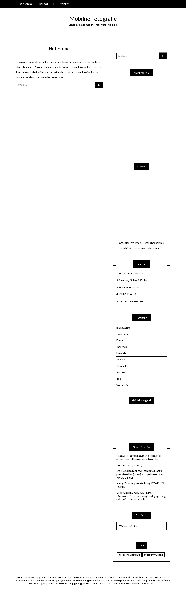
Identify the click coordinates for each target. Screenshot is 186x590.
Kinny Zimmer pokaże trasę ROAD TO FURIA (140, 485)
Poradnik (121, 366)
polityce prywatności (148, 580)
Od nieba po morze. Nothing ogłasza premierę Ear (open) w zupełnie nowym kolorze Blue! (140, 474)
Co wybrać (122, 333)
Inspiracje (122, 346)
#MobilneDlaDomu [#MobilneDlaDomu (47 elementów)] (129, 554)
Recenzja (121, 372)
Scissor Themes (111, 583)
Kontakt (43, 3)
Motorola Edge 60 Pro (131, 301)
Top (118, 378)
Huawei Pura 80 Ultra (131, 273)
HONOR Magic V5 (129, 287)
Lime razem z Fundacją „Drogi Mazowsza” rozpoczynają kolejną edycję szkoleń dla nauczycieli (141, 496)
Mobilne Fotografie (93, 18)
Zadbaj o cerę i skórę (129, 465)
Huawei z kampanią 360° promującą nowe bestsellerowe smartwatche (138, 457)
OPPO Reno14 (127, 294)
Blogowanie (123, 327)
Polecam (121, 359)
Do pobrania (26, 3)
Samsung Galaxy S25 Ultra (134, 280)
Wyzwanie (122, 385)
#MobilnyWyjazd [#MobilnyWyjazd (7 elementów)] (153, 554)
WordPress (150, 583)
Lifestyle (121, 353)
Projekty (64, 3)
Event (119, 340)
